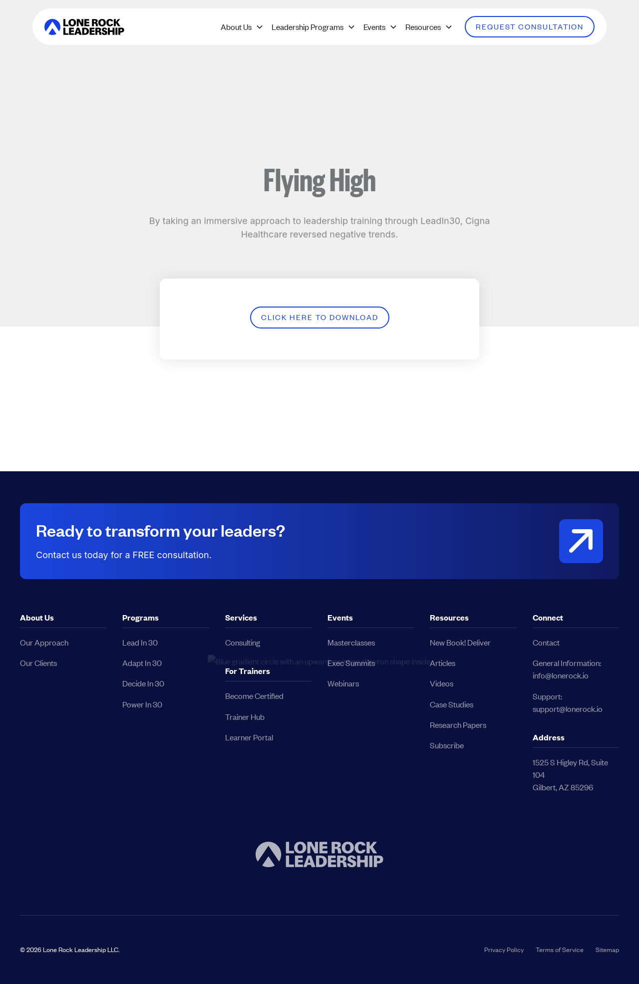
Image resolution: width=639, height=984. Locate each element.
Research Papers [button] (458, 724)
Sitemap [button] (607, 949)
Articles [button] (442, 662)
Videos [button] (441, 683)
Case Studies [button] (451, 704)
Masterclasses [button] (351, 642)
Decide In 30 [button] (143, 683)
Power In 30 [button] (142, 704)
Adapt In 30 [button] (142, 662)
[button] (84, 27)
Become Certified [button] (254, 695)
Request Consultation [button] (530, 26)
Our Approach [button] (44, 642)
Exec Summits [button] (351, 662)
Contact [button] (546, 642)
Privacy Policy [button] (504, 949)
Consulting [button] (242, 642)
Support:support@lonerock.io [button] (568, 702)
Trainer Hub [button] (245, 716)
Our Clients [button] (38, 662)
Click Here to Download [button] (319, 317)
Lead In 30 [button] (140, 642)
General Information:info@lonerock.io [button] (567, 668)
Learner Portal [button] (249, 737)
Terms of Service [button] (560, 949)
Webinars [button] (343, 683)
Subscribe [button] (447, 745)
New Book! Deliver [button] (460, 642)
